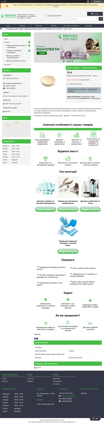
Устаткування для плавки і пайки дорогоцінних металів (24, 29)
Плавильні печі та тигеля (53, 29)
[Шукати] (101, 19)
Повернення (58, 381)
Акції (7, 26)
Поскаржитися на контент (51, 422)
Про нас (39, 26)
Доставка (57, 378)
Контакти (88, 26)
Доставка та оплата (71, 26)
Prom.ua (62, 420)
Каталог (22, 26)
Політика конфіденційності (68, 422)
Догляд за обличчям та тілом (16, 61)
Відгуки (54, 26)
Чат (95, 418)
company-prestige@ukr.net (13, 83)
